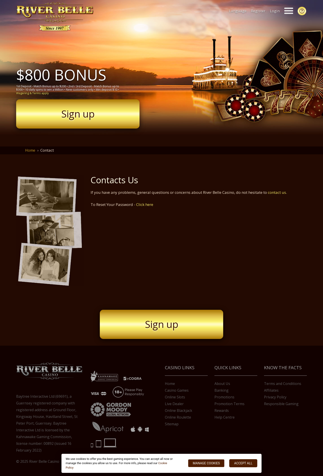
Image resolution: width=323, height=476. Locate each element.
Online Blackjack (178, 410)
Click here (144, 204)
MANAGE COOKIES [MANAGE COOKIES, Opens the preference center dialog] (206, 463)
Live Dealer (174, 403)
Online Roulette (178, 417)
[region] (161, 463)
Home (30, 150)
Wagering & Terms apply (32, 93)
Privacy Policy (275, 397)
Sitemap (172, 423)
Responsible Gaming (281, 403)
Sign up (78, 113)
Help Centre (224, 417)
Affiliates (271, 390)
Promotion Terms (229, 403)
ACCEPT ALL (243, 463)
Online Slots (175, 397)
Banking (221, 390)
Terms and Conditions (282, 383)
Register (259, 10)
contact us (277, 192)
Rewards (221, 410)
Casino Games (177, 390)
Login (275, 10)
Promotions (224, 397)
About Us (222, 383)
